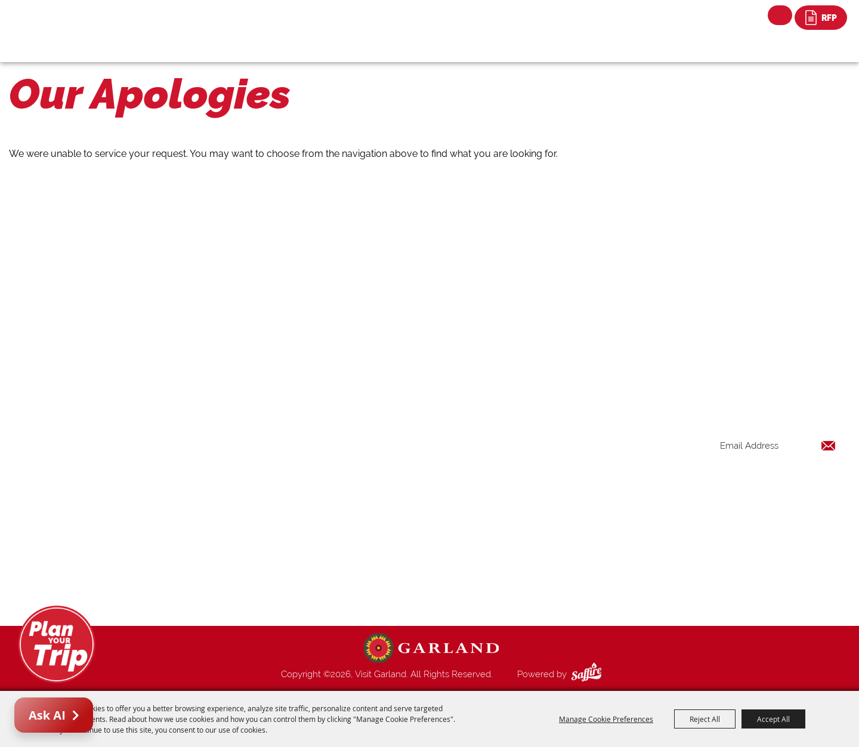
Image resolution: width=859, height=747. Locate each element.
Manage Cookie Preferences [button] (606, 719)
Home (527, 435)
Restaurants (539, 492)
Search (780, 15)
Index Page (537, 550)
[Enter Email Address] (777, 445)
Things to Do (540, 450)
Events (528, 478)
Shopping (534, 507)
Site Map (533, 578)
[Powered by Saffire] (589, 674)
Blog (524, 535)
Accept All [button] (773, 719)
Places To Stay (544, 464)
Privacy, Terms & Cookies (565, 593)
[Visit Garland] (72, 22)
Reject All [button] (705, 719)
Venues (529, 521)
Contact (531, 564)
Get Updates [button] (804, 484)
